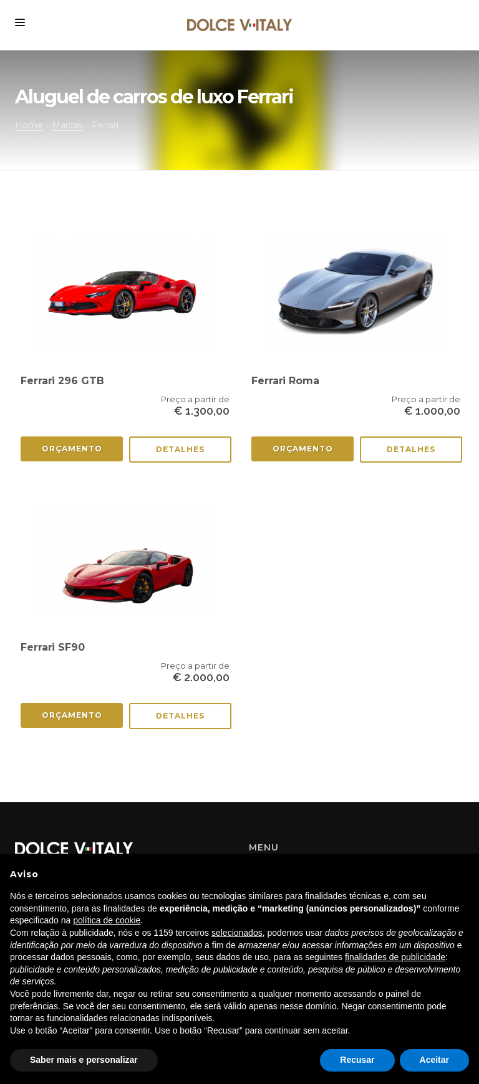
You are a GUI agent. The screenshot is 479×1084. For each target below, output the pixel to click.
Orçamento (72, 448)
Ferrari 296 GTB (62, 381)
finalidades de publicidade (395, 957)
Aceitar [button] (434, 1060)
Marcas (67, 125)
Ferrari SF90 (53, 647)
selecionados (237, 933)
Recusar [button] (357, 1060)
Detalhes (180, 449)
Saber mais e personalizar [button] (84, 1060)
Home (29, 125)
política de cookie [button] (106, 920)
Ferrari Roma (285, 381)
